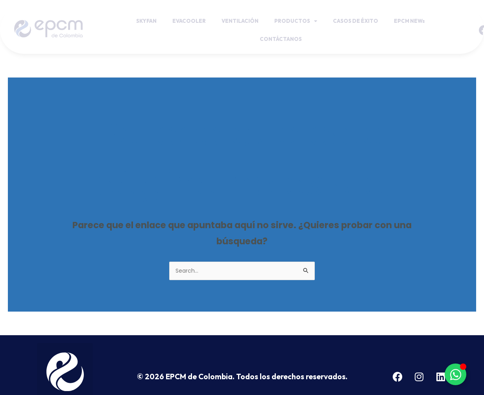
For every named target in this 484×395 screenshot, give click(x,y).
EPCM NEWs (409, 21)
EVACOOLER (189, 21)
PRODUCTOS (295, 21)
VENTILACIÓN (240, 21)
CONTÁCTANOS (281, 39)
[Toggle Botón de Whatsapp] (455, 374)
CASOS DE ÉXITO (355, 21)
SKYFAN (146, 21)
